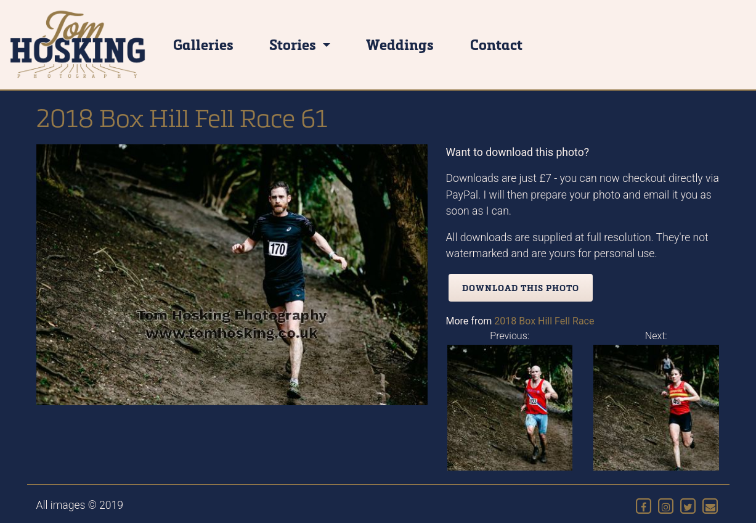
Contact (496, 44)
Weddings (400, 44)
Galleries (203, 44)
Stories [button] (294, 44)
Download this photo (520, 288)
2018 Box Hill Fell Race (544, 321)
